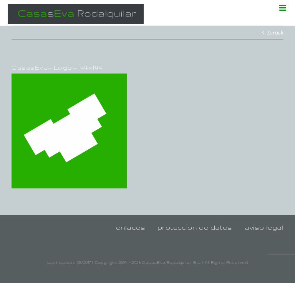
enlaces (130, 227)
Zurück (275, 32)
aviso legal (264, 227)
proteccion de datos (194, 227)
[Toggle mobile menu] (283, 8)
